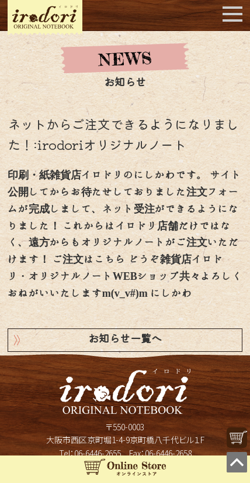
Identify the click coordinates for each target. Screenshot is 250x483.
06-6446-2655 (97, 453)
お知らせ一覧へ (125, 339)
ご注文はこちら (89, 259)
